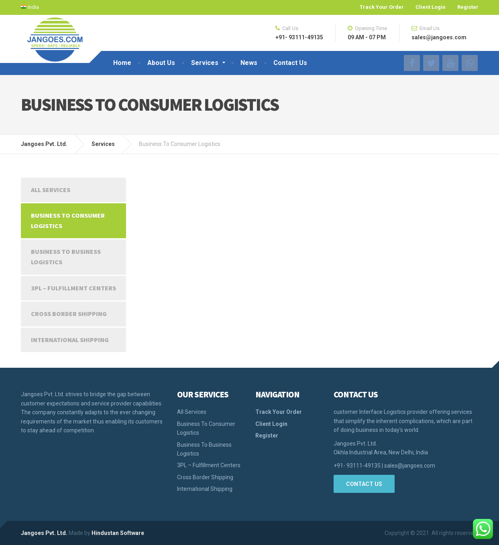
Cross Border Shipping (69, 314)
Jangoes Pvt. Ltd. (44, 533)
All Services (50, 190)
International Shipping (70, 340)
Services (204, 63)
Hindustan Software (118, 533)
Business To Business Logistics (66, 256)
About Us (161, 63)
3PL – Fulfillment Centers (73, 288)
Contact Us (290, 63)
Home (122, 63)
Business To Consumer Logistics (68, 220)
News (248, 63)
